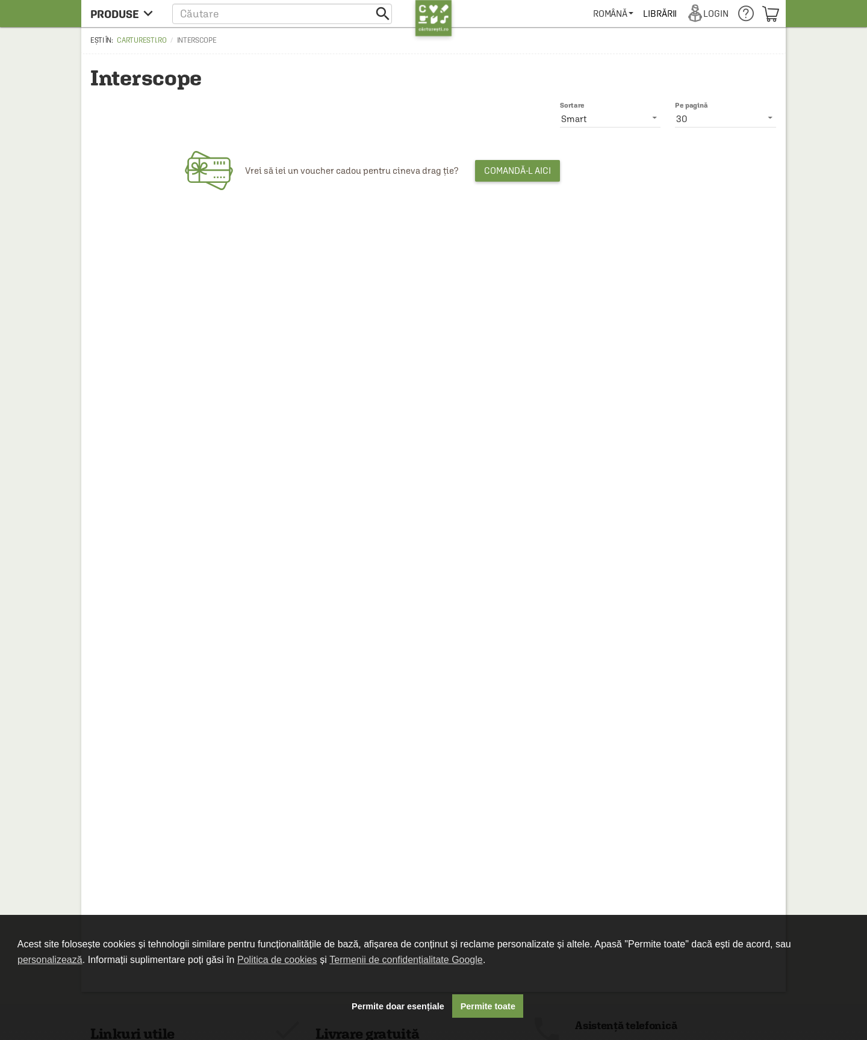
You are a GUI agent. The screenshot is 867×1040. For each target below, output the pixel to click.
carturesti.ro (141, 40)
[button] (282, 13)
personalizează (49, 960)
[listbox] (725, 118)
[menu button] (125, 13)
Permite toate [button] (488, 1006)
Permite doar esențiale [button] (398, 1006)
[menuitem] (613, 13)
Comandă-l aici (517, 170)
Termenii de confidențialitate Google (405, 960)
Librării (660, 13)
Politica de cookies (277, 960)
